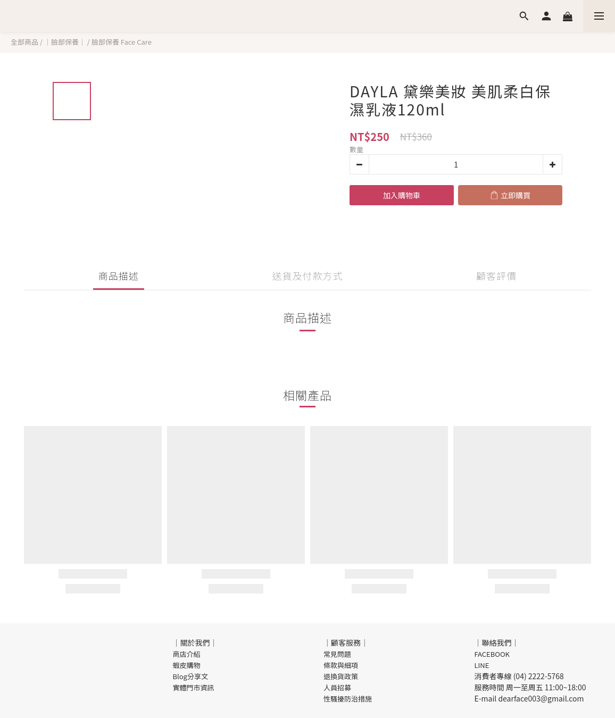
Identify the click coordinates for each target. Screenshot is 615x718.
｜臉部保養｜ (65, 42)
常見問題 (337, 654)
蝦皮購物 (187, 665)
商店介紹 (187, 654)
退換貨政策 (340, 676)
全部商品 (24, 42)
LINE (482, 665)
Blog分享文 (190, 676)
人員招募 (337, 687)
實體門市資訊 (193, 687)
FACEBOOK (492, 654)
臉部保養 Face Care (122, 42)
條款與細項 (340, 665)
